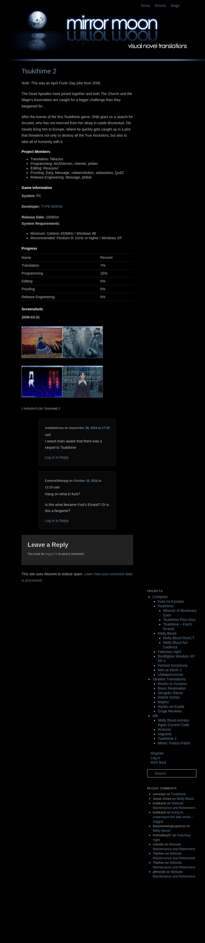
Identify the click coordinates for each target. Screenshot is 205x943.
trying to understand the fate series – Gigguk (173, 816)
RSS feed (158, 762)
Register (157, 753)
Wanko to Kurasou (172, 684)
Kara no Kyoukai (171, 601)
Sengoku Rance (170, 693)
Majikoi (163, 702)
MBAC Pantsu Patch (174, 743)
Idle (155, 716)
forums (160, 6)
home (145, 6)
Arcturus (164, 729)
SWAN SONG (169, 697)
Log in (155, 758)
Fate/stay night (169, 652)
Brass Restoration (172, 688)
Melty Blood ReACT (178, 638)
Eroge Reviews (170, 711)
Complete (160, 597)
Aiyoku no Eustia (171, 707)
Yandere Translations (169, 679)
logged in (51, 554)
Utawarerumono (170, 675)
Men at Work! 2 (170, 670)
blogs (175, 6)
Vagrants (165, 734)
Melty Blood (167, 633)
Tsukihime (166, 606)
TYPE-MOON (51, 206)
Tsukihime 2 (167, 739)
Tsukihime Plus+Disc (179, 620)
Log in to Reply (57, 457)
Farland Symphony (173, 665)
